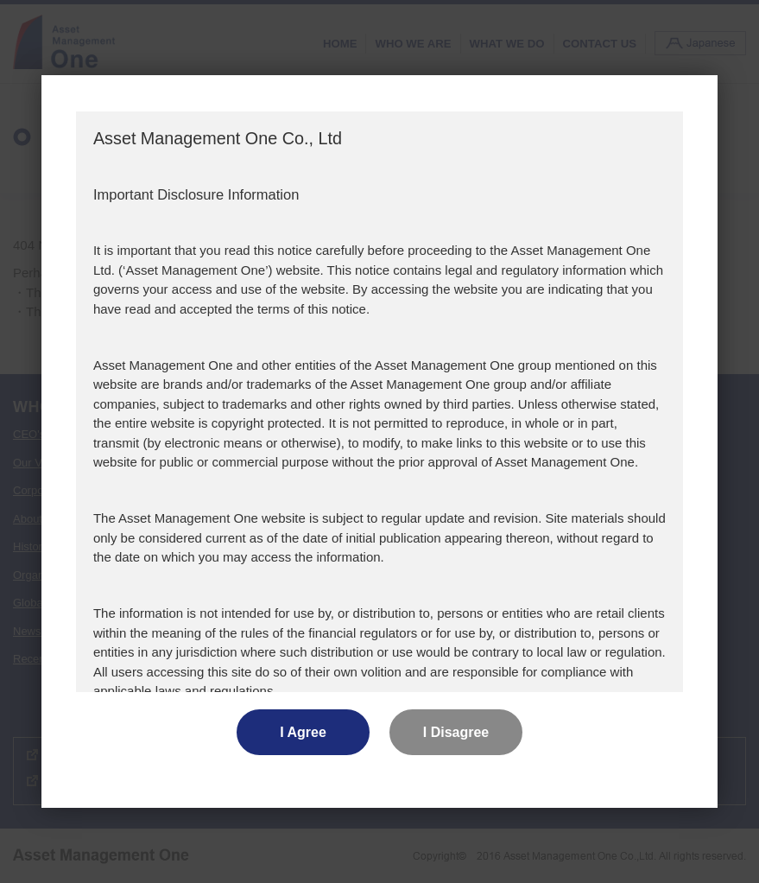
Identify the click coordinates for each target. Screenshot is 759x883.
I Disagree (456, 732)
